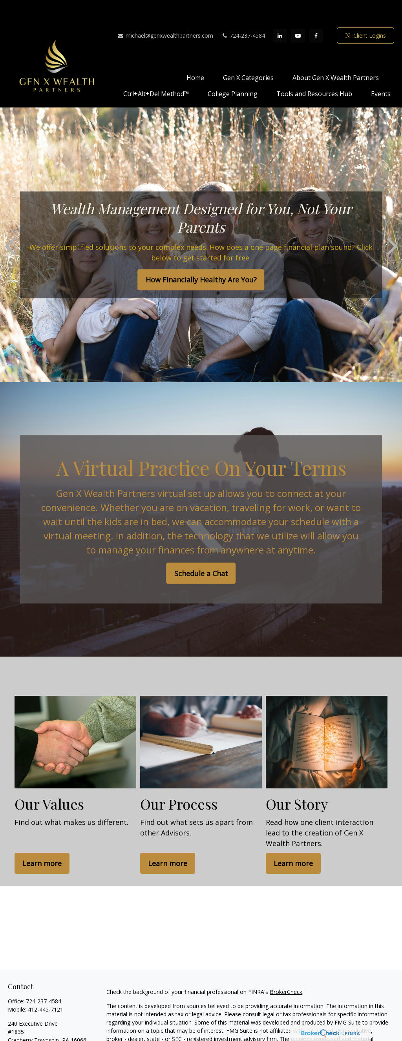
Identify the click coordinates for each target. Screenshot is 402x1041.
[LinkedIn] (280, 12)
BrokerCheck (286, 968)
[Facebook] (316, 12)
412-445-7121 (45, 986)
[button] (195, 53)
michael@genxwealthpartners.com (165, 12)
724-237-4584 (243, 12)
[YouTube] (298, 12)
